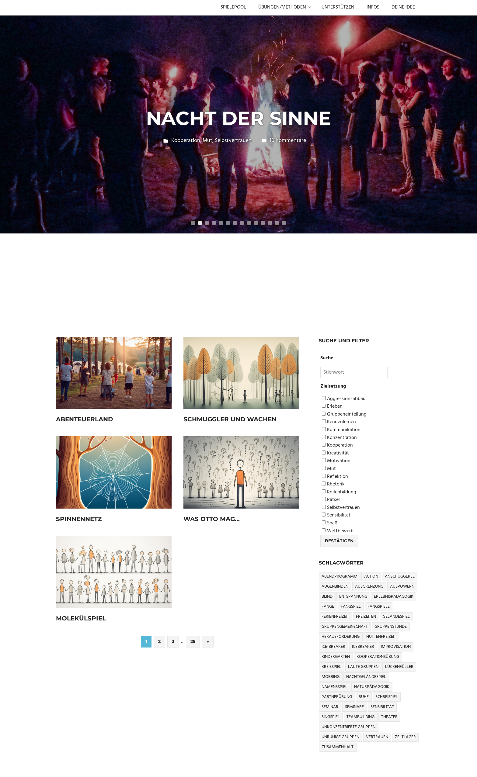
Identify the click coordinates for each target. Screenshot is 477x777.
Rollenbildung (339, 492)
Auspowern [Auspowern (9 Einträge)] (402, 586)
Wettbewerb (337, 531)
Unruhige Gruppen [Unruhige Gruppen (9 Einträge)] (340, 737)
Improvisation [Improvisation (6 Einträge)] (396, 646)
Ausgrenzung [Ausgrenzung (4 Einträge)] (369, 586)
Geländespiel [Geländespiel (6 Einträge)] (396, 616)
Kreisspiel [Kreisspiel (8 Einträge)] (331, 666)
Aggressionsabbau (344, 399)
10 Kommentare (288, 140)
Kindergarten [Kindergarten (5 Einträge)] (336, 656)
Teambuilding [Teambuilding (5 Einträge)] (360, 716)
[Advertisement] (238, 279)
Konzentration (339, 438)
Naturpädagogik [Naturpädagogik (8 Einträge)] (371, 686)
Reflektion (335, 477)
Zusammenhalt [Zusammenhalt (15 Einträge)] (337, 747)
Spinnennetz (79, 518)
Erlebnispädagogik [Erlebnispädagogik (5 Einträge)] (393, 596)
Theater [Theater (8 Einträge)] (389, 716)
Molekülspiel (81, 618)
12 (270, 223)
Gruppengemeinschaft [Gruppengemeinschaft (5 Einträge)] (345, 626)
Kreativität (335, 453)
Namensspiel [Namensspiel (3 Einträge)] (334, 686)
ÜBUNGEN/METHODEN (284, 7)
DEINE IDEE (403, 7)
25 (192, 641)
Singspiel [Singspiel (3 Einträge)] (331, 716)
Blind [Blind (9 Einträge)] (327, 596)
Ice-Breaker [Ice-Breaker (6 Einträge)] (333, 646)
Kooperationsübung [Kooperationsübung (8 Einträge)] (378, 656)
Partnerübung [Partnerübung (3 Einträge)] (337, 696)
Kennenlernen (339, 422)
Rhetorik (333, 484)
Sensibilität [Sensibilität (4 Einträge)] (382, 706)
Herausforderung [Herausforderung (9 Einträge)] (341, 636)
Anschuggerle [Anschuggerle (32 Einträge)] (400, 576)
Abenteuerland (84, 419)
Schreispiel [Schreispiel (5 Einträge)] (386, 696)
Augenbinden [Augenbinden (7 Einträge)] (335, 586)
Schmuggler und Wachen (230, 419)
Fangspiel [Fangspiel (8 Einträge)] (351, 606)
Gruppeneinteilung (344, 414)
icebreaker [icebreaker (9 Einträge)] (363, 646)
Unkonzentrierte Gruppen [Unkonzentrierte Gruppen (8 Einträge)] (348, 726)
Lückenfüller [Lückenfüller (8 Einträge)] (399, 666)
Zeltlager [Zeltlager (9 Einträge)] (405, 737)
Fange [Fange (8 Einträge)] (328, 606)
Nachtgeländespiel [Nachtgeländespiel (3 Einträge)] (366, 676)
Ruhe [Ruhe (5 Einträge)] (364, 696)
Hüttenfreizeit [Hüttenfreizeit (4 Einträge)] (381, 636)
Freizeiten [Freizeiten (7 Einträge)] (366, 616)
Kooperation (185, 140)
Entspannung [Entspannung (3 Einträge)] (353, 596)
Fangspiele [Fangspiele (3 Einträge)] (378, 606)
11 (263, 223)
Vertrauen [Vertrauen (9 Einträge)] (377, 737)
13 (277, 223)
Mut (207, 140)
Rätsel (331, 500)
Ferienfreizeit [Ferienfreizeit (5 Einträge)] (335, 616)
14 (284, 223)
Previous (12, 118)
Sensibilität (336, 515)
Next (465, 118)
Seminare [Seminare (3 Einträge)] (354, 706)
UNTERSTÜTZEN (338, 7)
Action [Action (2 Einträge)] (371, 576)
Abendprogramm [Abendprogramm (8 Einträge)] (339, 576)
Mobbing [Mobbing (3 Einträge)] (330, 676)
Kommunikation (341, 430)
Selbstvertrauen (233, 140)
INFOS (373, 7)
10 (256, 223)
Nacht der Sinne (238, 118)
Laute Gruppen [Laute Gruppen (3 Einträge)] (363, 666)
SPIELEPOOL (233, 7)
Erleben (332, 406)
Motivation (336, 461)
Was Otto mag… (211, 518)
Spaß (329, 523)
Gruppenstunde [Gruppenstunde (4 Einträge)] (390, 626)
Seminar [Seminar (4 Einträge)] (330, 706)
